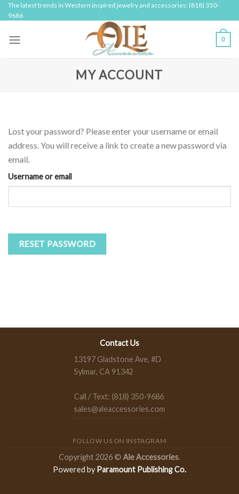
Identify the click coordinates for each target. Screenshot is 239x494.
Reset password (57, 244)
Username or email (40, 176)
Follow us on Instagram (119, 441)
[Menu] (14, 39)
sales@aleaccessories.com (119, 408)
